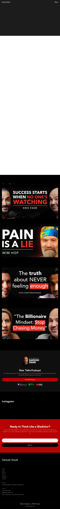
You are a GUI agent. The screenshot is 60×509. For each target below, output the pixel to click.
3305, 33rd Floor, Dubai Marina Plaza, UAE (13, 494)
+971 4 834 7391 (6, 490)
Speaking (4, 476)
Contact (4, 478)
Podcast (4, 473)
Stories (3, 475)
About (3, 471)
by (31, 503)
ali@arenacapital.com (7, 492)
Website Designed (25, 503)
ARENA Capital (36, 503)
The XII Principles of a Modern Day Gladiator (13, 484)
